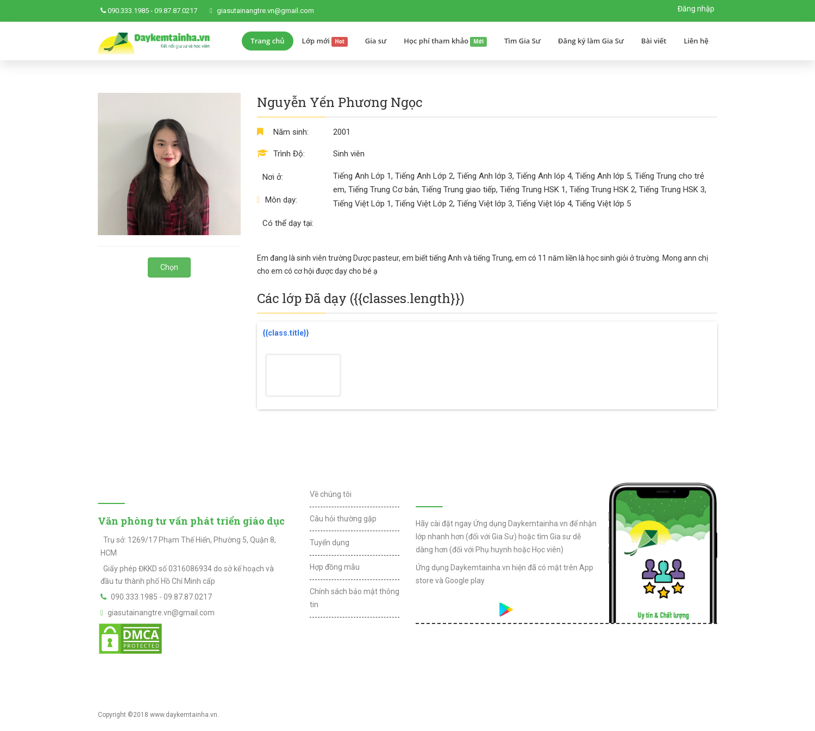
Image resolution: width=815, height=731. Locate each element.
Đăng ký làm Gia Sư (591, 41)
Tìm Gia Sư (522, 41)
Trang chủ (267, 41)
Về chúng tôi (331, 494)
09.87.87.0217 (175, 11)
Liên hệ (696, 41)
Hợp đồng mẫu (335, 567)
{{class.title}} (285, 333)
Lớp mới (325, 41)
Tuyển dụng (329, 542)
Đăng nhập (696, 8)
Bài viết (653, 41)
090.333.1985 (128, 11)
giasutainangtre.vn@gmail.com (265, 11)
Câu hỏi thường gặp (343, 518)
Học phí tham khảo (445, 41)
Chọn (169, 267)
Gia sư (376, 41)
